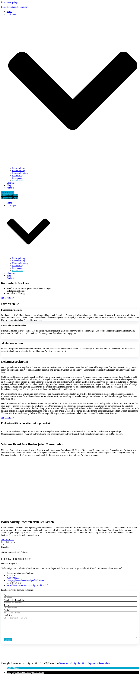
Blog (9, 185)
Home (9, 11)
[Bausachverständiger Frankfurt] (70, 7)
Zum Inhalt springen (10, 2)
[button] (13, 668)
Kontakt (10, 188)
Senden (8, 640)
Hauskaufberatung (20, 173)
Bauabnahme (18, 178)
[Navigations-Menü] (9, 195)
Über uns (10, 183)
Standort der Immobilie (14, 600)
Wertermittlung (18, 170)
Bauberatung (17, 175)
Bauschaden (17, 180)
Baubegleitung (18, 168)
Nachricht (8, 615)
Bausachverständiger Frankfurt (72, 663)
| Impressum (92, 663)
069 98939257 (7, 192)
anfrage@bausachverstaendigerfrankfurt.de (28, 658)
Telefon (7, 605)
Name (6, 595)
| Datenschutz (104, 663)
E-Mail (7, 610)
